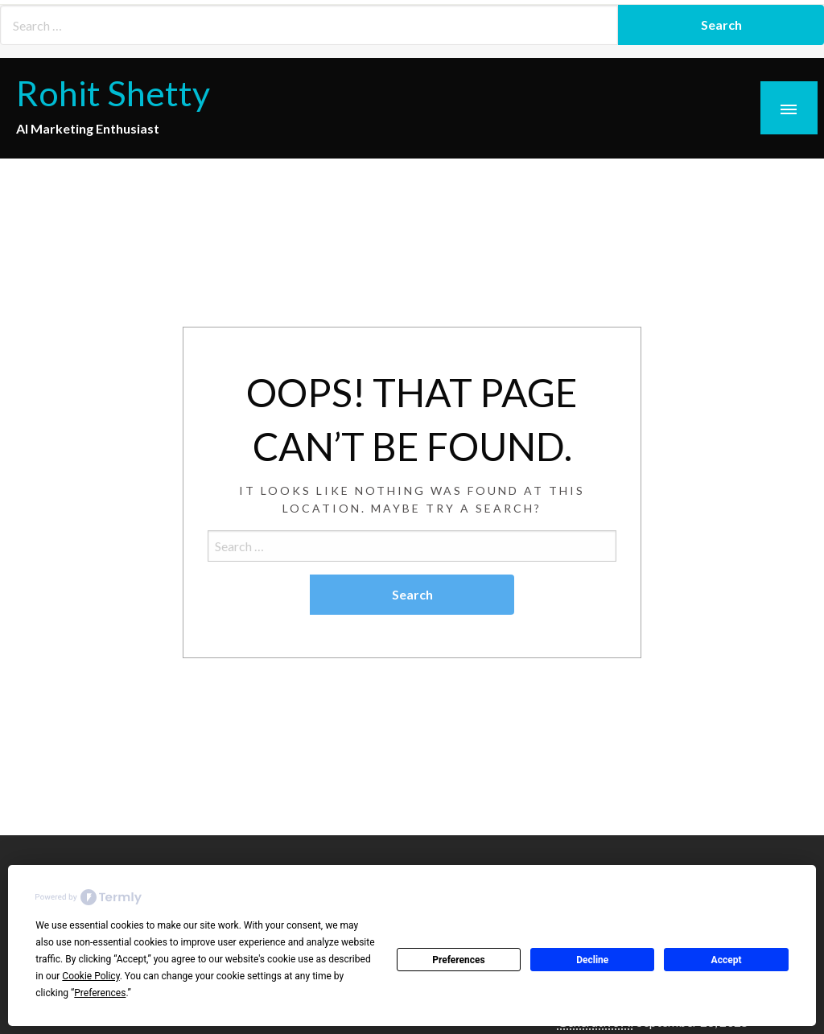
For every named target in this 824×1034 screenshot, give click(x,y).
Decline (592, 960)
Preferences (458, 960)
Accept (726, 960)
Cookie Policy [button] (90, 976)
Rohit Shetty (113, 92)
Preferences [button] (100, 993)
